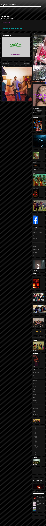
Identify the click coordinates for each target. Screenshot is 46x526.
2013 (34, 437)
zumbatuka (34, 411)
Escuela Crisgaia (35, 238)
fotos (33, 381)
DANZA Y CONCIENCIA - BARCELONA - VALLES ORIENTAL (40, 503)
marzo (35, 452)
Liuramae (34, 243)
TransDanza (6, 17)
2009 (34, 442)
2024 (34, 428)
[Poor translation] (3, 5)
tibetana (34, 403)
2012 (34, 438)
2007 (34, 445)
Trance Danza (34, 215)
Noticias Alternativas (36, 249)
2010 (34, 441)
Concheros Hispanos (36, 230)
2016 (34, 433)
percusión (34, 406)
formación (34, 392)
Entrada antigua (27, 63)
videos (34, 386)
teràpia (34, 389)
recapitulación (35, 252)
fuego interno (35, 240)
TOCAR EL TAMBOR (36, 478)
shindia (34, 254)
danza (33, 405)
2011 (34, 440)
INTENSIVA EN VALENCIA (36, 450)
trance (34, 375)
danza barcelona (35, 414)
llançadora (34, 244)
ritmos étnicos (35, 408)
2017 (34, 432)
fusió (33, 377)
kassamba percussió (36, 241)
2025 (34, 427)
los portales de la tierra (36, 246)
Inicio (16, 63)
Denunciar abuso (36, 475)
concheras (34, 400)
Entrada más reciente (5, 63)
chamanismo (34, 394)
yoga (33, 391)
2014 (34, 436)
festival (34, 397)
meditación (34, 380)
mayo (35, 447)
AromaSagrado (35, 229)
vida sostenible (35, 255)
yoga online (38, 507)
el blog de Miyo (35, 235)
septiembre (36, 446)
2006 (34, 454)
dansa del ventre (35, 372)
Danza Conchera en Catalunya (37, 232)
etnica (33, 383)
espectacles (34, 378)
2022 (34, 429)
